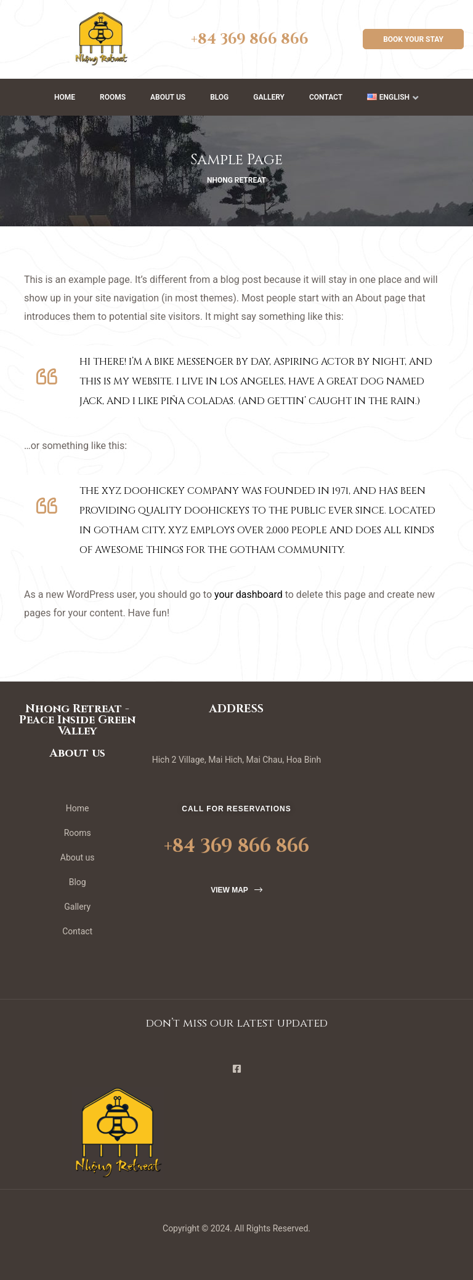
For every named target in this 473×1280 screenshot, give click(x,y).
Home (64, 97)
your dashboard (248, 594)
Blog (219, 97)
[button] (413, 39)
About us (167, 97)
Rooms (113, 97)
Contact (325, 97)
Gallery (269, 97)
